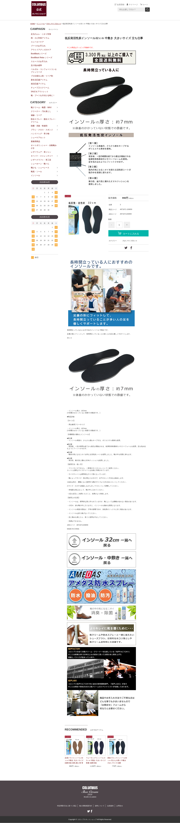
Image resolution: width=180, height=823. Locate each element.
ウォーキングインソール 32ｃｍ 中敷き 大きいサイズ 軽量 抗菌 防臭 (96, 760)
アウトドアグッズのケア (41, 50)
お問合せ (119, 806)
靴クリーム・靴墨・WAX (41, 107)
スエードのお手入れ (39, 61)
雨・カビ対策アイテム (40, 38)
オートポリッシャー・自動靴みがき (44, 146)
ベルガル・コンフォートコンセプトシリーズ (44, 70)
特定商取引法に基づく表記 (66, 806)
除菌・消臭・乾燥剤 (39, 126)
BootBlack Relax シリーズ (41, 58)
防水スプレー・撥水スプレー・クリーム (44, 120)
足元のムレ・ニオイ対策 (41, 34)
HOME (32, 24)
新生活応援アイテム (39, 80)
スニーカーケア (37, 42)
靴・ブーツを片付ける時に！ (43, 95)
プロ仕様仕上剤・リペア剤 (42, 76)
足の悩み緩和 (36, 65)
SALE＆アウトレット (39, 92)
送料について (99, 806)
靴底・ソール (36, 172)
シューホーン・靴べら (40, 164)
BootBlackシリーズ (38, 54)
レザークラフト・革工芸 (41, 160)
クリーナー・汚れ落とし (41, 111)
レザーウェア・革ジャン (41, 152)
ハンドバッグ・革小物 (40, 134)
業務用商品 (35, 141)
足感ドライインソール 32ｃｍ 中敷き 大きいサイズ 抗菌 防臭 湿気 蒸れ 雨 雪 (74, 760)
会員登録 (120, 5)
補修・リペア (36, 115)
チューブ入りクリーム (40, 88)
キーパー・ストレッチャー (42, 156)
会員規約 (110, 806)
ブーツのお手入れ (38, 46)
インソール (41, 24)
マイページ (133, 5)
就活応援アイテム (38, 84)
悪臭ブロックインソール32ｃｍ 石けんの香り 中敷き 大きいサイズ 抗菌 (117, 760)
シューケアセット (38, 138)
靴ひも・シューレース (40, 168)
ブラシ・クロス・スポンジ (42, 130)
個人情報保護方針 (85, 806)
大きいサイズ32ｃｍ (54, 24)
